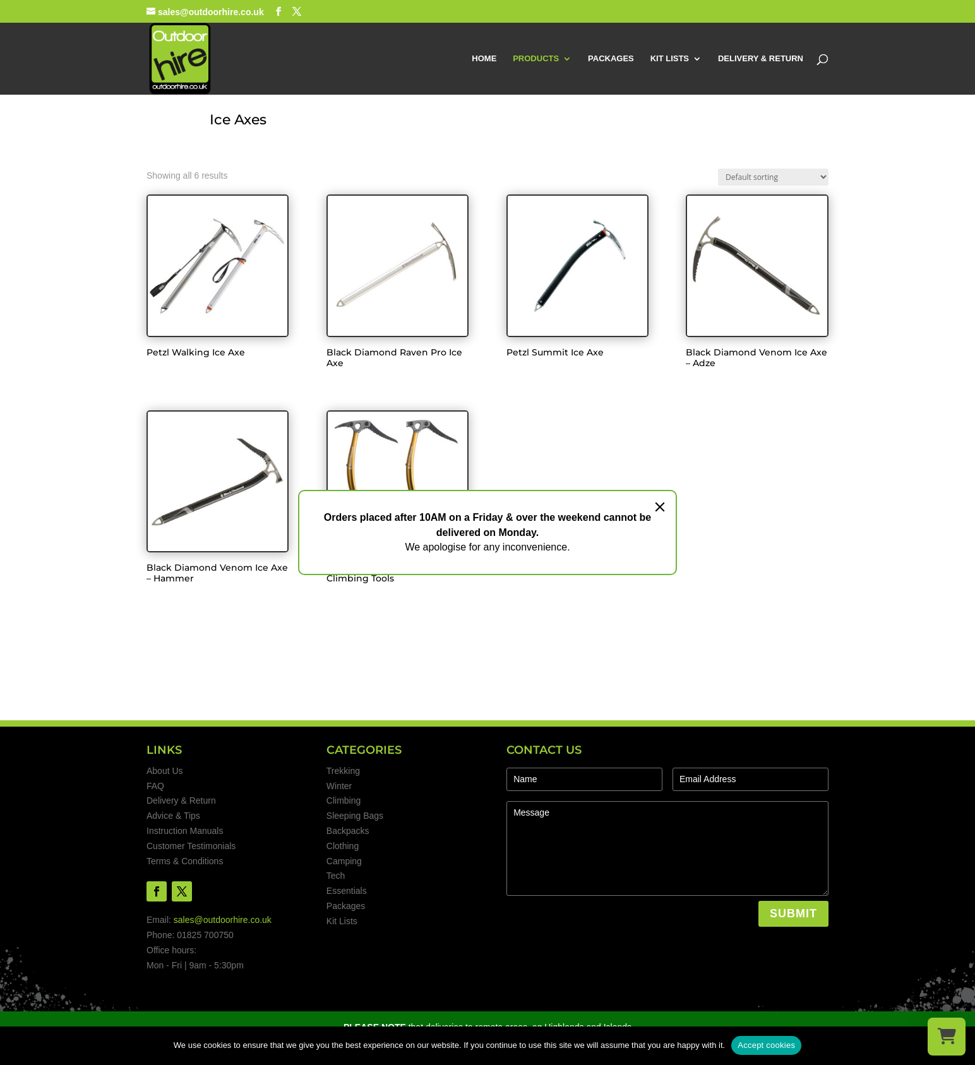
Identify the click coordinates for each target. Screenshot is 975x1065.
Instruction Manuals (185, 831)
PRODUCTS (536, 58)
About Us (165, 771)
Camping (344, 861)
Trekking (343, 771)
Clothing (342, 846)
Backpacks (347, 831)
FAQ (155, 786)
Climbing (343, 800)
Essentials (346, 891)
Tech (335, 876)
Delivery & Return (181, 800)
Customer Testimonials (191, 846)
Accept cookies (766, 1045)
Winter (339, 786)
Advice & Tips (173, 816)
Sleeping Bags (354, 816)
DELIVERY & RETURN (760, 58)
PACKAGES (611, 58)
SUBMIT (793, 913)
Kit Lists (341, 921)
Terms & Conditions (185, 861)
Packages (345, 906)
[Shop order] (773, 177)
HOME (484, 58)
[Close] (659, 506)
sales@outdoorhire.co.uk (223, 920)
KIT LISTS (669, 58)
